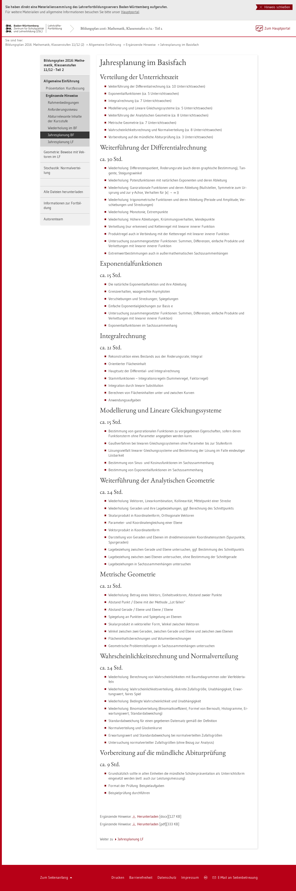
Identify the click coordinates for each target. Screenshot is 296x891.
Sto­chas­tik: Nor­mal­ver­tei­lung (62, 170)
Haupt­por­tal (130, 12)
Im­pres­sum (190, 877)
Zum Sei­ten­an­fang (56, 877)
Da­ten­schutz (166, 877)
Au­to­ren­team (53, 219)
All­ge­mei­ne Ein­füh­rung (105, 45)
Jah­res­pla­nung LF (61, 142)
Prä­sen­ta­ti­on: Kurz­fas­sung (65, 88)
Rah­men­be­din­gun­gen (63, 102)
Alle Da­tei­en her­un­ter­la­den (63, 192)
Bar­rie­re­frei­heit (140, 877)
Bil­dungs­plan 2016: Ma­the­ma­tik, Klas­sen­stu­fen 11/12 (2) (44, 45)
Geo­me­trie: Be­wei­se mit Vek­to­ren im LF (64, 154)
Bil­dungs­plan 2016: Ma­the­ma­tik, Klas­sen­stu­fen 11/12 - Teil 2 (121, 28)
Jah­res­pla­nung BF (61, 135)
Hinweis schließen (274, 7)
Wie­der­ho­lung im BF (62, 128)
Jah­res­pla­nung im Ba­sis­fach (179, 45)
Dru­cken (117, 877)
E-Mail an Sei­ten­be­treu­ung (235, 877)
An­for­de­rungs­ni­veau (62, 109)
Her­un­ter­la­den (147, 816)
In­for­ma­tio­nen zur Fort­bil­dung (63, 205)
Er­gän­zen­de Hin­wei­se (141, 45)
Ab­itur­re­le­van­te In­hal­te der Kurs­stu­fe (65, 118)
